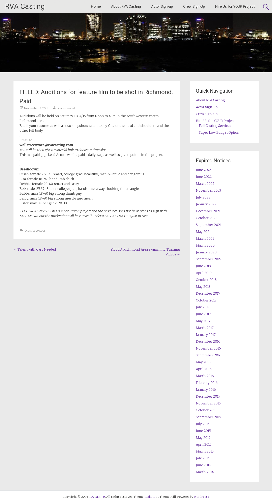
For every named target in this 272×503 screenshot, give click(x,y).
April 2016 (204, 369)
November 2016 (208, 348)
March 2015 (205, 451)
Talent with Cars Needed (34, 249)
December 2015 (208, 396)
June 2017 (203, 314)
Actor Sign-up (162, 6)
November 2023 (208, 190)
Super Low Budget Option (219, 132)
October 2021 (206, 218)
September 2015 (208, 417)
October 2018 (206, 280)
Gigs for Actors (35, 230)
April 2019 (204, 273)
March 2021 (205, 238)
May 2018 (203, 287)
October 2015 (206, 410)
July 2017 (203, 307)
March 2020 (205, 245)
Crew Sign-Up (194, 6)
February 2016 (207, 383)
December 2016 (208, 341)
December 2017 (208, 293)
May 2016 (203, 362)
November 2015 (208, 403)
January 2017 (206, 335)
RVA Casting (25, 6)
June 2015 (203, 431)
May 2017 (203, 321)
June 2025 (203, 170)
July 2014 (203, 458)
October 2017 (206, 300)
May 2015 (203, 438)
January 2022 (206, 204)
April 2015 (203, 444)
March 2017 (205, 328)
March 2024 (205, 184)
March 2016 (205, 376)
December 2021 (208, 211)
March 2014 (205, 472)
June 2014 (203, 465)
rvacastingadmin (69, 108)
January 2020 (206, 252)
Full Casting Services (215, 126)
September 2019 (208, 259)
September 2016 (208, 355)
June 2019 (203, 266)
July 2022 (203, 197)
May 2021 (203, 232)
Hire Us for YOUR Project (235, 6)
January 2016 (206, 389)
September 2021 (208, 225)
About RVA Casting (126, 6)
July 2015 (203, 424)
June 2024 (204, 177)
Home (96, 6)
